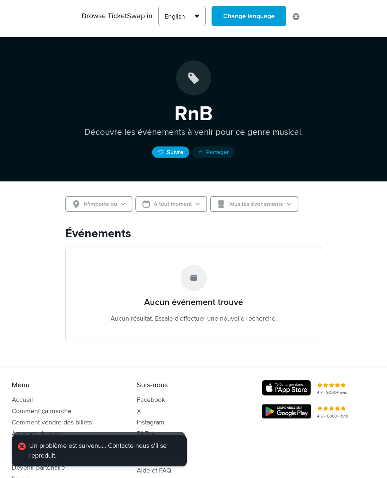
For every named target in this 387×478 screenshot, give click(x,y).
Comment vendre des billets (52, 422)
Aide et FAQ (154, 470)
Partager (213, 152)
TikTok (146, 434)
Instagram (151, 422)
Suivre (170, 152)
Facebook (151, 400)
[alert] (99, 454)
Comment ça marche (41, 411)
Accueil (22, 400)
